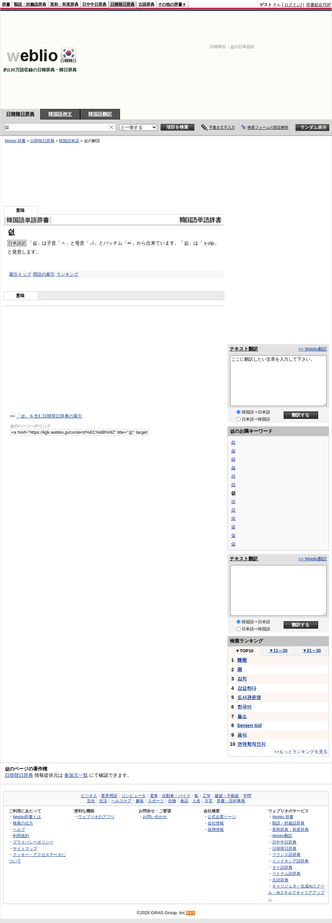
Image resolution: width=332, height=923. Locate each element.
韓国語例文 (60, 114)
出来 (151, 243)
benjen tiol (249, 725)
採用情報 (216, 829)
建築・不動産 (227, 796)
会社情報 (216, 823)
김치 (242, 678)
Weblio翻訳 (282, 835)
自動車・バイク (176, 796)
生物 (172, 801)
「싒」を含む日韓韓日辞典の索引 (49, 416)
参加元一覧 (76, 775)
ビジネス (89, 796)
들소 (242, 716)
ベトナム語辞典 (286, 873)
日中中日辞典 (94, 4)
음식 (242, 735)
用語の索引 (44, 274)
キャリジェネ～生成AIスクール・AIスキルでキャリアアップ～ (296, 892)
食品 (184, 801)
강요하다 (246, 688)
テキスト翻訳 (244, 349)
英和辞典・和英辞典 (290, 829)
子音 (51, 243)
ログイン (292, 4)
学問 (247, 796)
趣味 (140, 801)
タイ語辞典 (282, 867)
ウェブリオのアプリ (96, 816)
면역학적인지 (251, 744)
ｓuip (208, 243)
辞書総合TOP (318, 4)
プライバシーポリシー (33, 842)
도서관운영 (249, 697)
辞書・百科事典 (231, 801)
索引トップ (20, 274)
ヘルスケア (121, 801)
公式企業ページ (222, 816)
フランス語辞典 (286, 854)
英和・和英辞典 (64, 4)
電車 (154, 796)
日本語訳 (17, 243)
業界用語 (109, 796)
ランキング (67, 274)
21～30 (312, 650)
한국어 (244, 707)
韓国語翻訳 (100, 114)
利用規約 (21, 835)
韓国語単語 (69, 141)
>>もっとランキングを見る (301, 751)
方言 (209, 801)
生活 (103, 801)
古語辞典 (146, 4)
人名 (196, 801)
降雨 (242, 660)
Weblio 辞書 (15, 141)
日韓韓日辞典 (122, 4)
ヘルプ (19, 829)
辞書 (6, 4)
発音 (17, 251)
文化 (91, 801)
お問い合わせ (155, 816)
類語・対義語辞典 (30, 4)
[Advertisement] (233, 60)
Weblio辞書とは (27, 816)
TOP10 (244, 650)
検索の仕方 (23, 823)
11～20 (278, 650)
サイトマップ (25, 848)
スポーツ (156, 801)
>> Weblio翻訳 (313, 349)
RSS (191, 913)
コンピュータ (133, 796)
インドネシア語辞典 (290, 861)
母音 (80, 243)
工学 (207, 796)
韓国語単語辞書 (27, 220)
